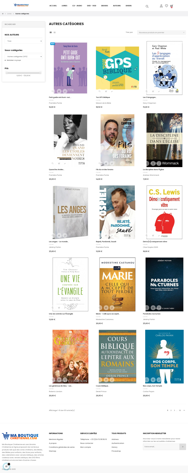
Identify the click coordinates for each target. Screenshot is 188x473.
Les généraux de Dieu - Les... (60, 386)
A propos (53, 443)
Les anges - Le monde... (59, 242)
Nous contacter (86, 443)
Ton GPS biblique (103, 97)
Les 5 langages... (150, 97)
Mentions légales (56, 439)
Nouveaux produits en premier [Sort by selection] (162, 32)
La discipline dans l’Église (153, 169)
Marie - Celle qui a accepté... (108, 314)
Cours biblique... (102, 386)
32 (180, 410)
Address (115, 439)
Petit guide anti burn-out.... (60, 97)
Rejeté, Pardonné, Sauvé (106, 242)
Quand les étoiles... (56, 169)
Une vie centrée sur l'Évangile (61, 314)
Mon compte (85, 447)
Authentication (118, 443)
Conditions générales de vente (62, 447)
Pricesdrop (116, 451)
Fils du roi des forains (104, 169)
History (114, 447)
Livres (51, 100)
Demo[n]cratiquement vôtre (155, 242)
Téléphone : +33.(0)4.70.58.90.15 (93, 439)
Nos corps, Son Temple (152, 386)
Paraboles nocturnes (151, 314)
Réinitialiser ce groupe (13, 60)
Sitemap (52, 451)
